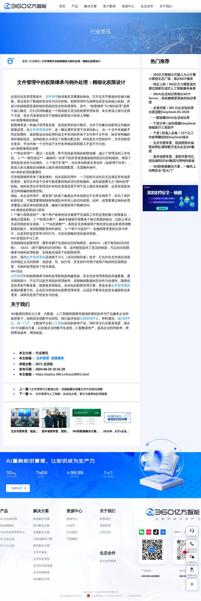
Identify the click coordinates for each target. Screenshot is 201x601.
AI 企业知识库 (8, 519)
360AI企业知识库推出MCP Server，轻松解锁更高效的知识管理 (172, 98)
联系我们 (105, 519)
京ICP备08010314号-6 (70, 596)
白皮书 (71, 526)
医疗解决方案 (41, 526)
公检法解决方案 (42, 539)
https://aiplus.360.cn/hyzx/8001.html (62, 374)
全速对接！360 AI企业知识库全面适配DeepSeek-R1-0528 (171, 110)
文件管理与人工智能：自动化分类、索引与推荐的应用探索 (76, 393)
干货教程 (72, 539)
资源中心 (128, 6)
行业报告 (72, 532)
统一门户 (23, 323)
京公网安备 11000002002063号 (104, 596)
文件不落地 (40, 552)
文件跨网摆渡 (41, 573)
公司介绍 (105, 532)
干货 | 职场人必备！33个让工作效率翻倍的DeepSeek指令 (171, 135)
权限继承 (57, 358)
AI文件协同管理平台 (12, 532)
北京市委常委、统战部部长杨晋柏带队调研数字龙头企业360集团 (172, 147)
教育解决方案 (41, 546)
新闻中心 (72, 519)
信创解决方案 (41, 579)
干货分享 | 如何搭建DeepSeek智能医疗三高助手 (172, 125)
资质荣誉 (105, 526)
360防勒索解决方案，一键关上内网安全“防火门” (172, 168)
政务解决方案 (41, 519)
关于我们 (166, 6)
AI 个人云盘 (7, 546)
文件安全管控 (41, 559)
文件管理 (51, 96)
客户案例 (109, 6)
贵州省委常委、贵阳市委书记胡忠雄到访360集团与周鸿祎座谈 (172, 158)
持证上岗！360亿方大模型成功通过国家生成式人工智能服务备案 (172, 86)
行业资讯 (34, 61)
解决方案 (90, 6)
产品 (75, 6)
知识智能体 (7, 526)
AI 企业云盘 (7, 539)
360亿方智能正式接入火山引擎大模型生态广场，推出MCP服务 (172, 76)
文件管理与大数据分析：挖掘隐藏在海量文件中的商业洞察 (72, 389)
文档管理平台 (89, 318)
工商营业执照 (134, 596)
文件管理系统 (39, 129)
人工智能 (58, 323)
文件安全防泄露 (42, 566)
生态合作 (147, 6)
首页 (62, 6)
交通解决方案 (41, 532)
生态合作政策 (108, 561)
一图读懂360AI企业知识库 (170, 117)
